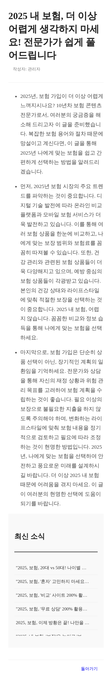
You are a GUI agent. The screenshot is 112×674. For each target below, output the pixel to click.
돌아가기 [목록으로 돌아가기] (89, 668)
